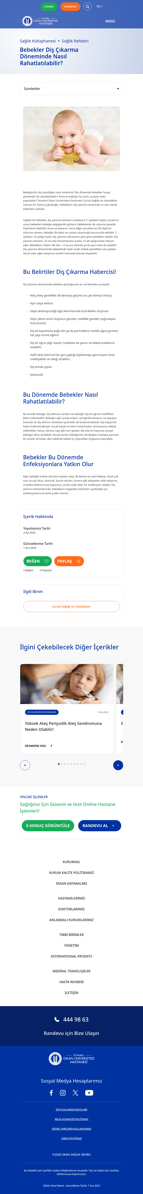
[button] (59, 764)
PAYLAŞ (69, 561)
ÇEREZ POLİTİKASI (71, 1138)
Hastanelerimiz (71, 898)
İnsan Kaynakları (71, 883)
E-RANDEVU (70, 6)
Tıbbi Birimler (71, 935)
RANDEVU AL (100, 825)
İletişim (71, 993)
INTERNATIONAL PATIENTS (71, 956)
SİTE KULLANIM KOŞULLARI (71, 1109)
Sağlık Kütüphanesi (38, 41)
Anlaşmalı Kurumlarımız (71, 920)
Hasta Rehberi (71, 982)
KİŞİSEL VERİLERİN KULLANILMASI (71, 1129)
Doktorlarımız (71, 909)
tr (99, 6)
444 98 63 (71, 1019)
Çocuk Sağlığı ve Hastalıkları (71, 606)
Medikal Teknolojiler (71, 971)
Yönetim (71, 945)
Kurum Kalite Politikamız (71, 872)
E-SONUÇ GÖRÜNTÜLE (48, 825)
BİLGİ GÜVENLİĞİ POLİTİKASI (71, 1119)
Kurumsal (71, 862)
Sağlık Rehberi (75, 41)
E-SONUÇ (49, 6)
